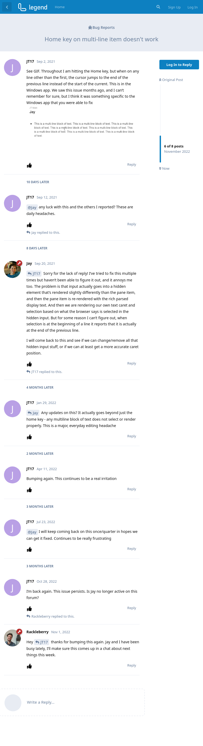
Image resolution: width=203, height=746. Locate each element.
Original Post (171, 79)
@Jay (32, 207)
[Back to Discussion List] (7, 7)
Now (164, 168)
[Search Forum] (158, 7)
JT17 (36, 273)
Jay (35, 412)
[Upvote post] (30, 165)
